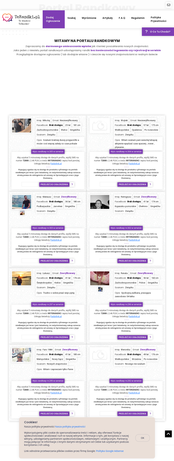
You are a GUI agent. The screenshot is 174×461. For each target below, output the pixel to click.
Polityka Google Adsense (110, 451)
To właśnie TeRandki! (24, 22)
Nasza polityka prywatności (70, 426)
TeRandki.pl (27, 17)
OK (142, 437)
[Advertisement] (87, 86)
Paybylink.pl (56, 163)
